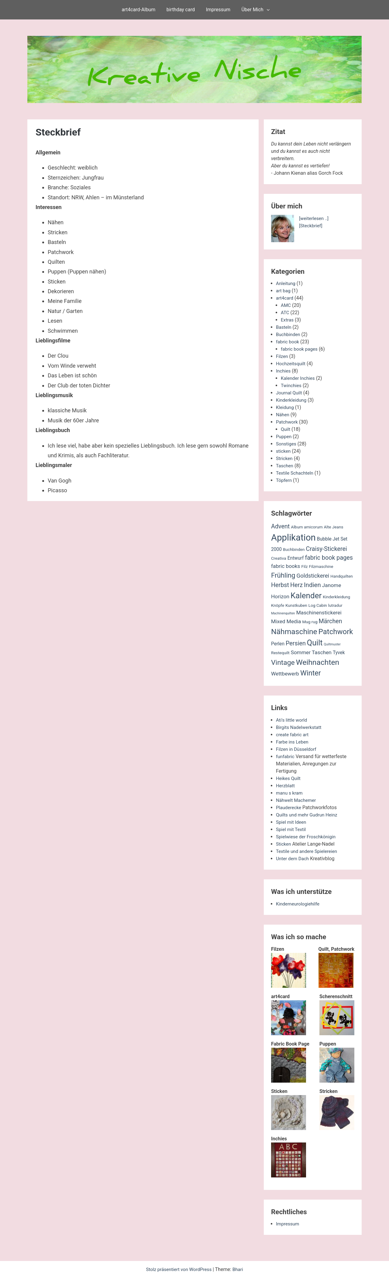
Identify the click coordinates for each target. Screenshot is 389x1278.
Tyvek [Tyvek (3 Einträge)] (339, 652)
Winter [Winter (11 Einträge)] (310, 673)
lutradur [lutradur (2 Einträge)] (335, 605)
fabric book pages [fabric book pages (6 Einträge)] (329, 557)
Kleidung (285, 407)
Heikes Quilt (289, 778)
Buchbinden (288, 334)
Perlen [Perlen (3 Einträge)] (277, 644)
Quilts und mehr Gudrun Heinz (308, 815)
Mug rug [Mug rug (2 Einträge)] (309, 621)
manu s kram (290, 793)
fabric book (288, 342)
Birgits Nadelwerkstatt (300, 727)
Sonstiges (287, 444)
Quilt (286, 429)
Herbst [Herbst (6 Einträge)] (280, 585)
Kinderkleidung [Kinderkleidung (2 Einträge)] (336, 596)
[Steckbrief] (311, 225)
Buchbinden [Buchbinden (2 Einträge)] (294, 549)
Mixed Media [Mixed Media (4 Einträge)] (286, 621)
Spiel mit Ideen (292, 822)
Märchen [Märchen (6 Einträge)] (330, 621)
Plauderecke (289, 807)
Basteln (284, 327)
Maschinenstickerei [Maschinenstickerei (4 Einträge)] (319, 613)
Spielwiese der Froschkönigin (307, 837)
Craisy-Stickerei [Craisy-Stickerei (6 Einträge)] (326, 548)
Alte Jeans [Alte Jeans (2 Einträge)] (333, 526)
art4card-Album (139, 9)
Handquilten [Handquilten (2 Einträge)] (341, 576)
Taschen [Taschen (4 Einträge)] (322, 652)
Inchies (283, 371)
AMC (286, 305)
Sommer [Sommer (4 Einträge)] (301, 652)
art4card (285, 298)
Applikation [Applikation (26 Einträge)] (293, 537)
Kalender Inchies (299, 378)
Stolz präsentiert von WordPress (179, 1269)
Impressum (218, 9)
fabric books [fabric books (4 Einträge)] (285, 566)
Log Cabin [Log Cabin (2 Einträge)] (317, 605)
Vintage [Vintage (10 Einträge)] (283, 662)
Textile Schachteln (295, 473)
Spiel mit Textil (292, 829)
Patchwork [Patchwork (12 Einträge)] (335, 631)
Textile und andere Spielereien (308, 851)
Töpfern (284, 480)
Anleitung (286, 283)
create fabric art (293, 734)
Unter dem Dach (293, 858)
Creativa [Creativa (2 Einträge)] (278, 558)
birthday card (181, 9)
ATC (285, 312)
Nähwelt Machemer (297, 800)
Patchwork (287, 422)
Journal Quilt (289, 393)
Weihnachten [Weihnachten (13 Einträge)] (317, 662)
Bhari (239, 1269)
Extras (287, 320)
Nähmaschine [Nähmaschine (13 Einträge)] (294, 631)
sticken (283, 451)
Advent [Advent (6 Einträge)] (280, 526)
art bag (283, 291)
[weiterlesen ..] (314, 218)
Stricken (285, 458)
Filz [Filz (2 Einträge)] (304, 566)
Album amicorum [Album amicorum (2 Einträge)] (306, 526)
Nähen (283, 414)
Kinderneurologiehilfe (299, 904)
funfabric (285, 756)
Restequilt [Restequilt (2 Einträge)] (280, 652)
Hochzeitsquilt (291, 363)
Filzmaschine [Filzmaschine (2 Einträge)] (321, 566)
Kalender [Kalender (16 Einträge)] (306, 595)
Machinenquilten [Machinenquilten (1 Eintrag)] (283, 613)
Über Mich (252, 9)
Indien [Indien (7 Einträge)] (312, 585)
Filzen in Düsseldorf (297, 749)
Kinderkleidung (292, 400)
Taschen (285, 466)
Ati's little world (292, 720)
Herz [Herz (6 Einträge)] (296, 585)
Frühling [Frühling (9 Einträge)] (283, 575)
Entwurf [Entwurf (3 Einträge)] (295, 558)
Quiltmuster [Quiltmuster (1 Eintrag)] (332, 644)
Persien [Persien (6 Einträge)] (296, 643)
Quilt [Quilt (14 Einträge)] (315, 642)
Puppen (284, 436)
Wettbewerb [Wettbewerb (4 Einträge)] (285, 674)
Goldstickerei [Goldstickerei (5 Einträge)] (313, 575)
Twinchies (292, 385)
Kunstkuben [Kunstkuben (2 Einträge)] (296, 605)
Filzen (282, 356)
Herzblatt (286, 785)
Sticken (284, 844)
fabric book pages (300, 349)
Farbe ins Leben (293, 742)
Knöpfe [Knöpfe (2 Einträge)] (277, 605)
